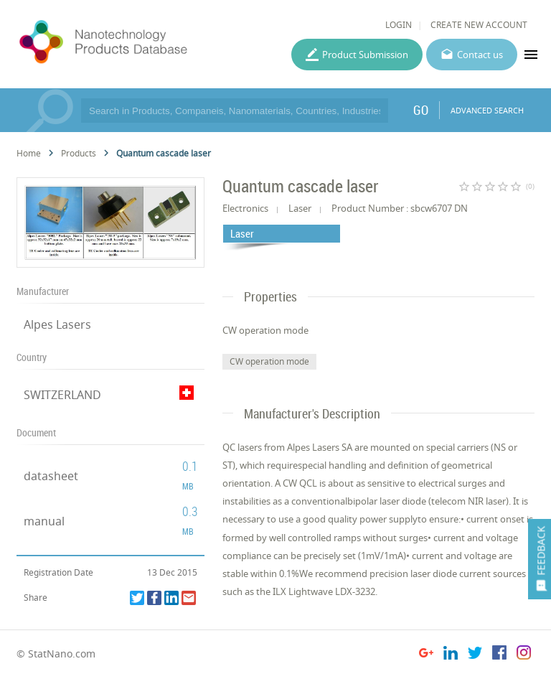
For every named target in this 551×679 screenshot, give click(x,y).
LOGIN (398, 25)
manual (44, 521)
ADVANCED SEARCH (487, 110)
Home (29, 153)
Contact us (480, 54)
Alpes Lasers (57, 324)
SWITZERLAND (62, 395)
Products (78, 153)
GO (420, 109)
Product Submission (365, 54)
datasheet (51, 476)
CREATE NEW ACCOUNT (478, 25)
